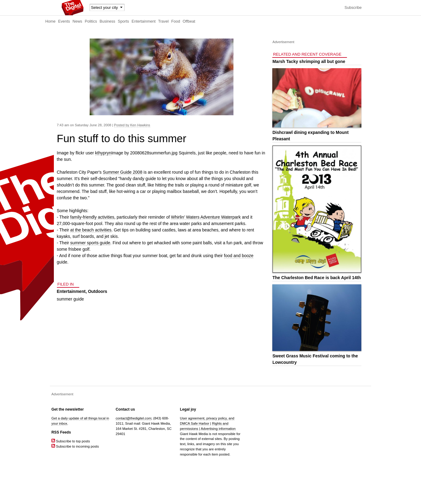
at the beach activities (91, 229)
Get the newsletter (67, 409)
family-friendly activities (92, 217)
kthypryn (103, 152)
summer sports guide (90, 242)
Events (64, 21)
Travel (163, 21)
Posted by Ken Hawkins (132, 125)
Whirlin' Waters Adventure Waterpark (206, 217)
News (77, 21)
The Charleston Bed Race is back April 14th (316, 277)
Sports (123, 21)
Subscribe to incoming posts (75, 446)
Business (107, 21)
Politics (91, 21)
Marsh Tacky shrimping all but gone (308, 61)
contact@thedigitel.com (133, 418)
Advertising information (218, 428)
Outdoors (97, 291)
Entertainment (143, 21)
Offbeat (189, 21)
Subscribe (353, 8)
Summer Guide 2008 (122, 172)
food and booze (239, 255)
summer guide (70, 299)
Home (50, 21)
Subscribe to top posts (70, 441)
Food (175, 21)
